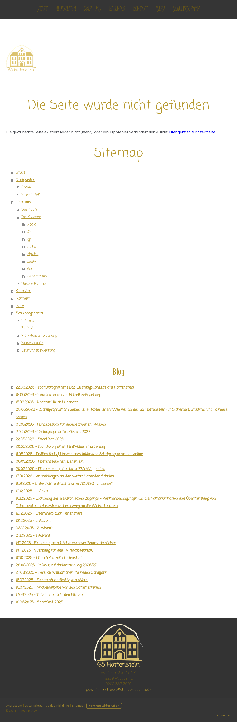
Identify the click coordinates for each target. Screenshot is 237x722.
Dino (30, 232)
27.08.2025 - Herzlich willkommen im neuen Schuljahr (61, 573)
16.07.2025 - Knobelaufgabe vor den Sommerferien (58, 587)
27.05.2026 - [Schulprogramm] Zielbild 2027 (53, 432)
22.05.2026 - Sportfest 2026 (40, 439)
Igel (29, 239)
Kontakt (140, 9)
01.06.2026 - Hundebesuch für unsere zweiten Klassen (61, 424)
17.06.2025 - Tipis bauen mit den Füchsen (50, 595)
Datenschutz (34, 705)
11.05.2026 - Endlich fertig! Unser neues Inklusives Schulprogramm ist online (79, 454)
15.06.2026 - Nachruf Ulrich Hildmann (47, 402)
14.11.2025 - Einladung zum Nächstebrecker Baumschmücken (66, 543)
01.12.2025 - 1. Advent (33, 536)
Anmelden (224, 715)
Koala (31, 224)
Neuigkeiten (66, 9)
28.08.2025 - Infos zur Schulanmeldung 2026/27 (56, 565)
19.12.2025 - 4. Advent (33, 491)
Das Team (29, 210)
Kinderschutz (32, 343)
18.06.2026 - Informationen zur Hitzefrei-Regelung (58, 395)
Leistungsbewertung (38, 350)
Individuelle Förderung (39, 336)
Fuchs (31, 247)
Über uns (92, 9)
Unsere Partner (34, 284)
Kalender (117, 9)
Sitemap (77, 705)
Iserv (160, 9)
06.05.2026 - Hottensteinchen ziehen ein (49, 462)
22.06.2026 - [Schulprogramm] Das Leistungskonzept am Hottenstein (75, 387)
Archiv (26, 187)
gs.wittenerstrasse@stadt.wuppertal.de (118, 690)
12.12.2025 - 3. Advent (33, 521)
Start (42, 9)
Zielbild (27, 328)
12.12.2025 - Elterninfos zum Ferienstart (49, 513)
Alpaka (32, 254)
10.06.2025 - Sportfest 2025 (39, 602)
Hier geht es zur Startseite (192, 132)
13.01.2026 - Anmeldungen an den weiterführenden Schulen (65, 476)
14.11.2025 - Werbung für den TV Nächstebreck (54, 550)
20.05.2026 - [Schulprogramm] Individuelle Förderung (60, 447)
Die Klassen (31, 217)
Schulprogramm (186, 9)
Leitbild (27, 321)
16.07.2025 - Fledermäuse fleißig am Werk (52, 580)
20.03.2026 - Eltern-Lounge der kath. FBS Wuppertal (60, 469)
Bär (30, 269)
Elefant (33, 261)
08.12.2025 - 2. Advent (34, 528)
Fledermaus (37, 276)
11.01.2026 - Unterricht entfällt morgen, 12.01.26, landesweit (65, 484)
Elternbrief (30, 195)
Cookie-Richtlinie (57, 705)
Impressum (14, 705)
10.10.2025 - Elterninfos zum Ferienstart (49, 558)
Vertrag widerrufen (104, 705)
